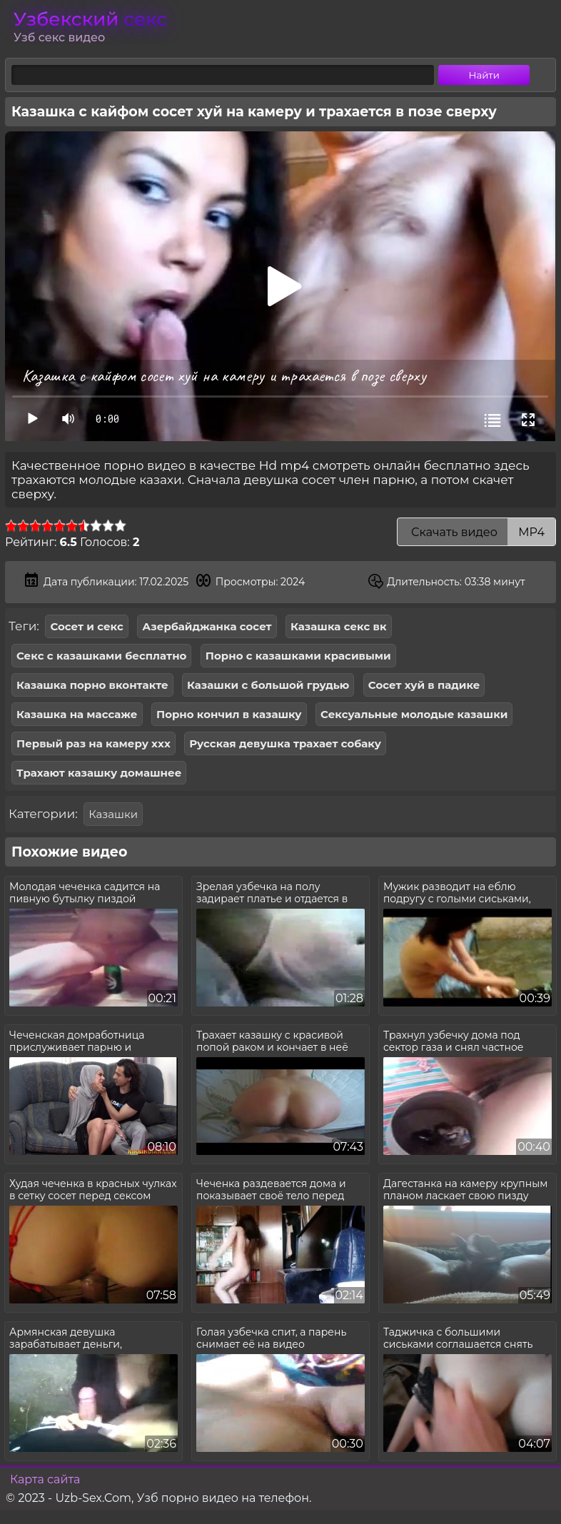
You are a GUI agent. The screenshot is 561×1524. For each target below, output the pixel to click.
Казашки (113, 814)
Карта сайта (45, 1479)
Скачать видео (476, 532)
